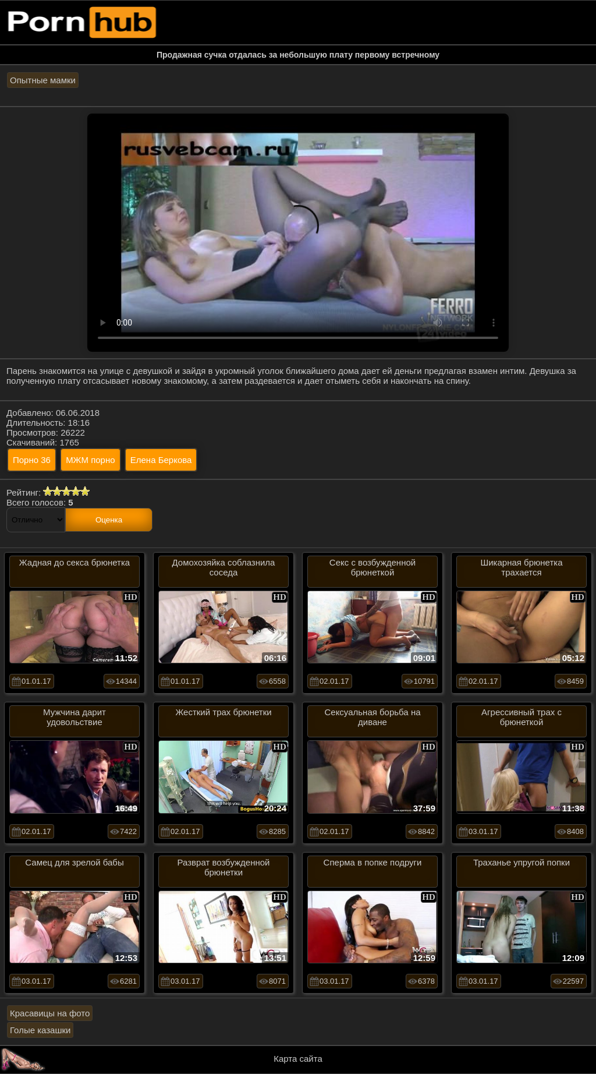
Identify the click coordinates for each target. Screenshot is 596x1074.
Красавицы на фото (50, 1013)
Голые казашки (40, 1030)
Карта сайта (298, 1059)
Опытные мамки (43, 80)
